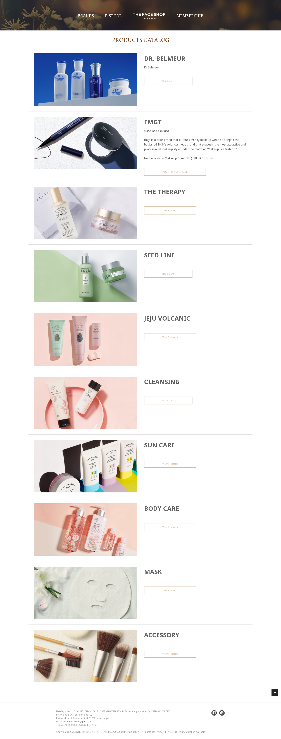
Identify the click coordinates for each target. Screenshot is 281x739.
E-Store (113, 15)
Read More (168, 81)
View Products (170, 210)
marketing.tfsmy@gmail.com (77, 721)
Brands (86, 15)
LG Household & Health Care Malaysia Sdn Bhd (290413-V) (107, 731)
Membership (190, 15)
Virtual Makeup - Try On (175, 171)
